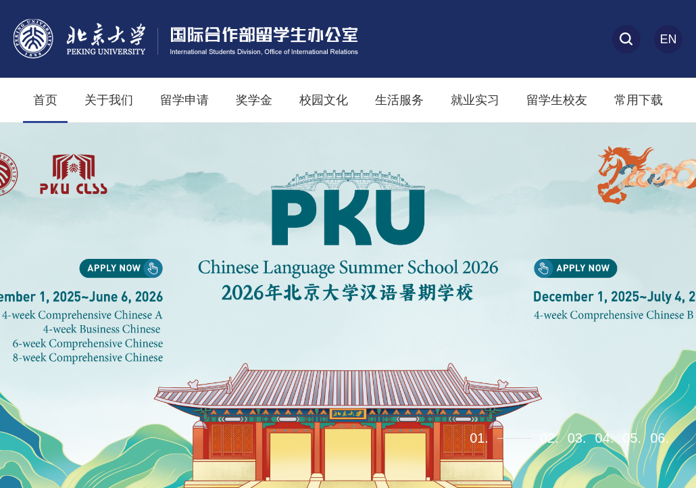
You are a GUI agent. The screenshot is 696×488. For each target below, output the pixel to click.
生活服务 (399, 100)
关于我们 (108, 100)
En (668, 39)
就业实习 (475, 100)
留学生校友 (556, 100)
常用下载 (638, 100)
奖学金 (254, 100)
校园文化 (323, 100)
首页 (45, 100)
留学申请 (184, 100)
